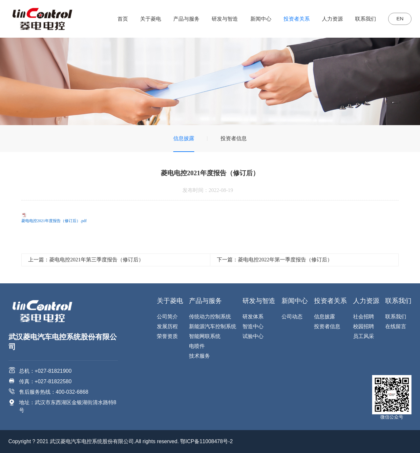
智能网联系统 (204, 336)
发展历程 (167, 326)
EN (398, 19)
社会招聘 (363, 316)
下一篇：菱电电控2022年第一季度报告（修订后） (274, 259)
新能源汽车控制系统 (212, 326)
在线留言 (395, 326)
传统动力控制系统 (210, 316)
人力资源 (330, 19)
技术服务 (199, 356)
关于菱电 (148, 19)
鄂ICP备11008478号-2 (206, 441)
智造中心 (252, 326)
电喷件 (197, 346)
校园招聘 (363, 326)
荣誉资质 (167, 336)
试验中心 (252, 336)
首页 (120, 19)
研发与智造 (222, 19)
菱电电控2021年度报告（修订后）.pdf (54, 220)
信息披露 (183, 138)
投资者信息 (233, 138)
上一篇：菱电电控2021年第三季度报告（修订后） (86, 259)
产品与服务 (184, 19)
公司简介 (167, 316)
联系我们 (363, 19)
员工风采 (363, 336)
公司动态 (292, 316)
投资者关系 (294, 19)
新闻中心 (258, 19)
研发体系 (252, 316)
